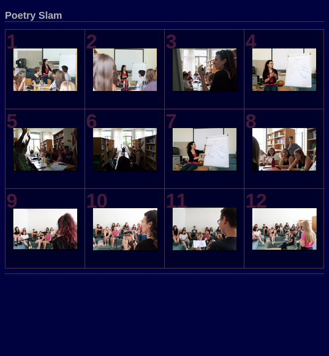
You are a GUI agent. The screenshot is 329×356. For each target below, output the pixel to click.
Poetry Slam (33, 15)
